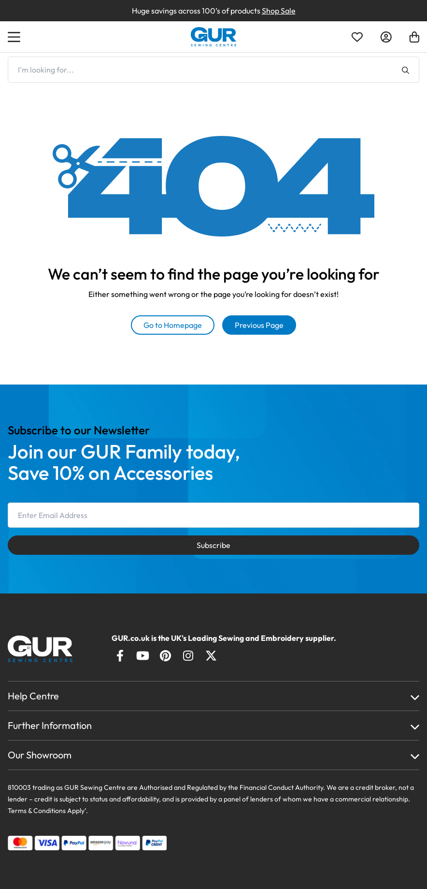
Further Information (50, 725)
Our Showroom (39, 755)
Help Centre (33, 696)
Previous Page (259, 325)
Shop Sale (279, 10)
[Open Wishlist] (357, 37)
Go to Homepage (172, 325)
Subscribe (213, 545)
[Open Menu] (15, 36)
